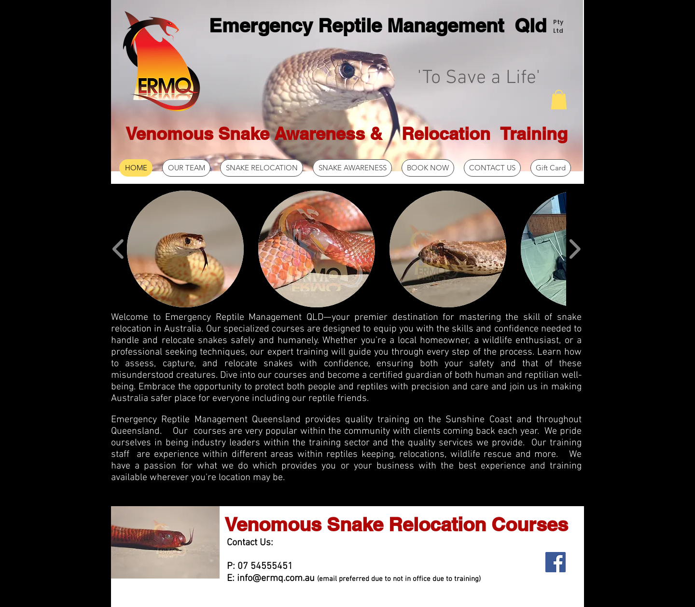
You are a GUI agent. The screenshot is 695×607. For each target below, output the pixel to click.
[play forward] (574, 249)
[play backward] (118, 249)
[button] (559, 100)
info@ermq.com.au (276, 578)
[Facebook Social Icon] (555, 562)
